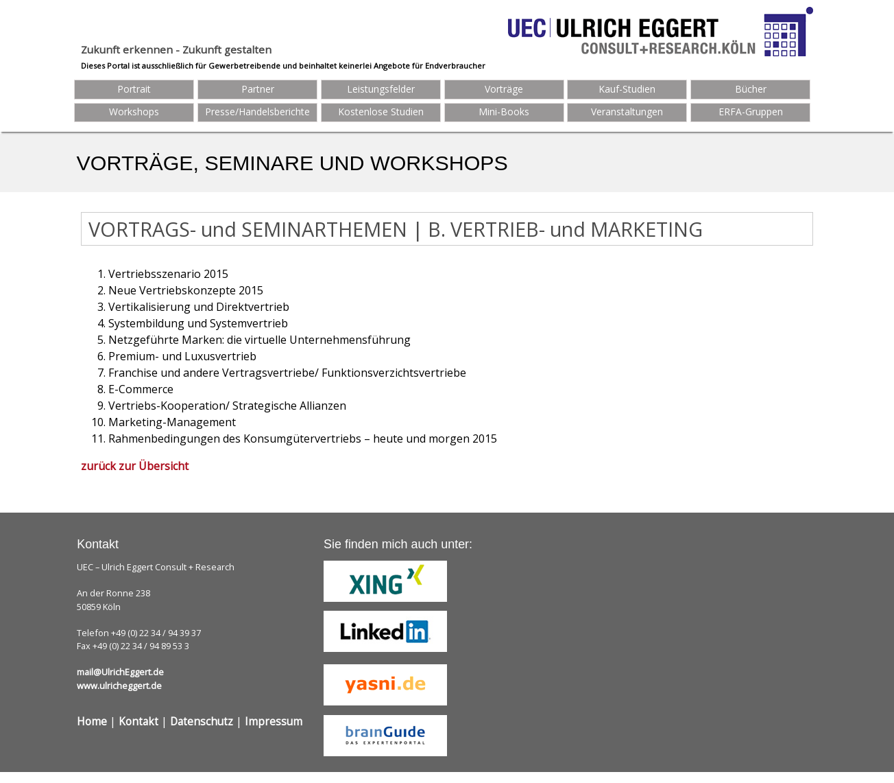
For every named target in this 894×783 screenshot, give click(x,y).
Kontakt (138, 721)
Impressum (273, 721)
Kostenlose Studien (381, 111)
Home (92, 721)
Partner (257, 88)
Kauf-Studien (627, 88)
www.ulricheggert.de (119, 685)
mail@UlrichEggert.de (120, 672)
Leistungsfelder (381, 88)
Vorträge (504, 88)
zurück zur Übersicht (135, 466)
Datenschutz (201, 721)
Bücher (750, 88)
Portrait (134, 88)
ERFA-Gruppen (750, 111)
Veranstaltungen (627, 111)
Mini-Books (504, 111)
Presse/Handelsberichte (257, 111)
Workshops (134, 111)
